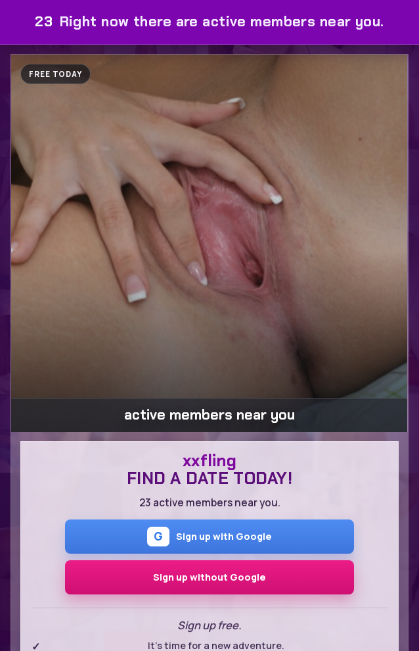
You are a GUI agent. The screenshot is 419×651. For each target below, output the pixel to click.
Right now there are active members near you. (209, 21)
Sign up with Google (209, 536)
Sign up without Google (209, 577)
